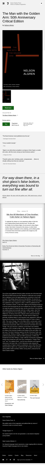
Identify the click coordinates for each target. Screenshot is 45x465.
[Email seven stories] (3, 461)
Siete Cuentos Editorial (8, 443)
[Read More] (8, 108)
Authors (10, 457)
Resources (28, 457)
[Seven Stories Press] (8, 3)
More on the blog (35, 257)
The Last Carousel (35, 399)
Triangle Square (6, 432)
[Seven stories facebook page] (6, 461)
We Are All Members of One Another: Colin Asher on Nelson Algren (22, 215)
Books (4, 457)
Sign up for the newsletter (24, 461)
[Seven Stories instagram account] (14, 461)
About (35, 457)
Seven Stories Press (15, 3)
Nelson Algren (9, 25)
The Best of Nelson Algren (9, 115)
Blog (22, 457)
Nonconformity (21, 401)
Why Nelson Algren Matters (9, 242)
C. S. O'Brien (24, 399)
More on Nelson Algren (36, 360)
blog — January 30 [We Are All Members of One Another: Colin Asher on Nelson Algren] (22, 211)
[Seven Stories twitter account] (10, 461)
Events (16, 457)
